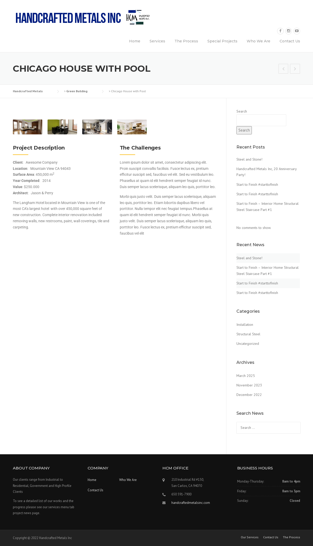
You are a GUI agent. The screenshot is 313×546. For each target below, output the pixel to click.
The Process (186, 41)
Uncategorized (247, 343)
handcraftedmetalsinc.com (190, 503)
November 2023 (249, 385)
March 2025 (245, 375)
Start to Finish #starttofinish (257, 184)
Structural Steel (248, 334)
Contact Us (290, 41)
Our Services (250, 537)
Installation (244, 324)
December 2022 (249, 394)
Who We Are (258, 41)
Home (134, 41)
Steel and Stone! (249, 159)
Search (241, 111)
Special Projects (222, 41)
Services (157, 41)
